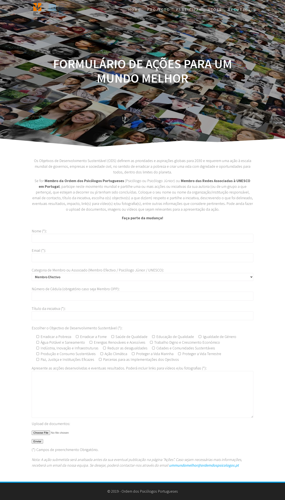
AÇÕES (215, 9)
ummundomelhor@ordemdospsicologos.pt (204, 465)
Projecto (158, 9)
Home (134, 9)
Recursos (239, 9)
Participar (189, 9)
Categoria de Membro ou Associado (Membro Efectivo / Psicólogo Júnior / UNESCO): (98, 270)
